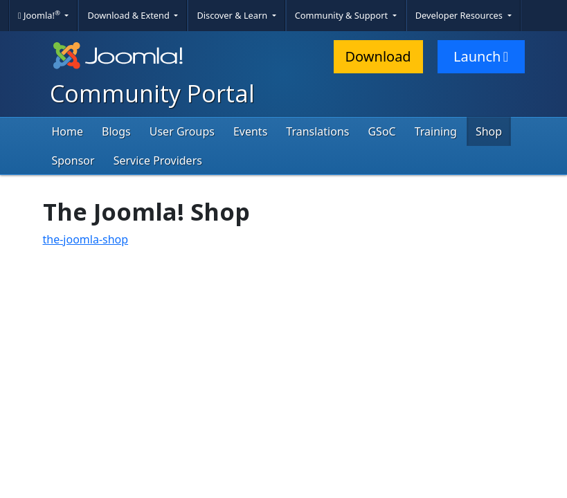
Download (378, 56)
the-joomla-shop (86, 239)
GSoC (381, 131)
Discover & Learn (233, 15)
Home (68, 131)
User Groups (182, 131)
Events (250, 131)
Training (436, 131)
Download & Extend (129, 15)
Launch (480, 56)
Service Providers (158, 160)
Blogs (116, 131)
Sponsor (73, 160)
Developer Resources (460, 15)
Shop (489, 131)
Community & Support (342, 15)
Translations (317, 131)
